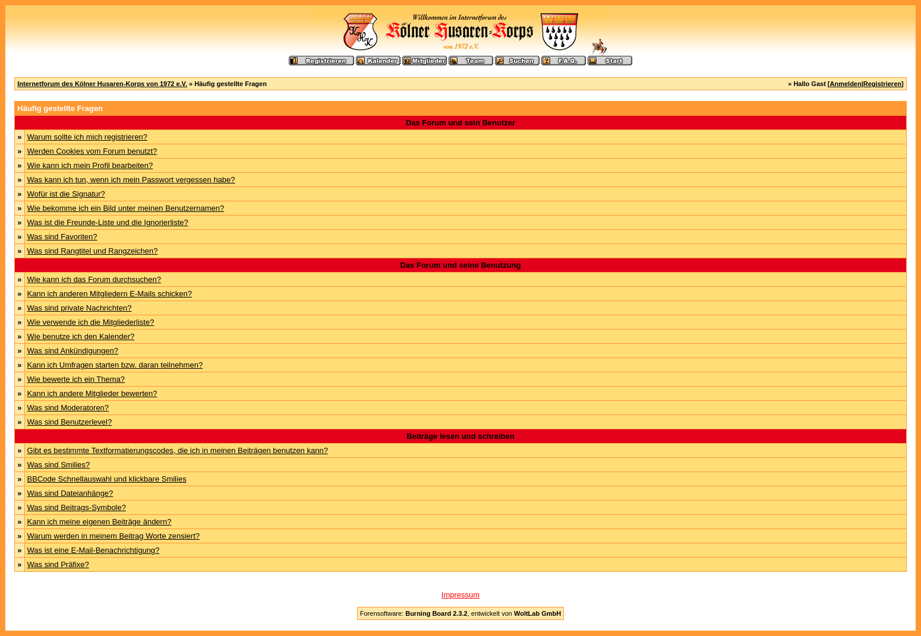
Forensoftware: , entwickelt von (460, 613)
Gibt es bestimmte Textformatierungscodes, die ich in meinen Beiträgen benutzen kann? (177, 450)
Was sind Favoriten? (62, 236)
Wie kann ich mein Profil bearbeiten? (90, 165)
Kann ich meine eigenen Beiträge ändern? (99, 521)
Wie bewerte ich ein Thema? (76, 379)
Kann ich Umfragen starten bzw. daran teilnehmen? (115, 364)
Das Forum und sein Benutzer (460, 122)
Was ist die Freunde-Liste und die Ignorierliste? (107, 222)
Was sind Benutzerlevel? (69, 421)
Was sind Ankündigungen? (72, 350)
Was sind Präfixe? (58, 564)
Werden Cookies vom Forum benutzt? (92, 151)
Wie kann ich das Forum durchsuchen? (94, 279)
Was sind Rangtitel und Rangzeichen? (92, 250)
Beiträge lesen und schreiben (460, 436)
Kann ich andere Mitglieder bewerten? (92, 393)
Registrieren (882, 83)
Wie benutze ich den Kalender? (81, 336)
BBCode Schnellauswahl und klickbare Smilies (107, 478)
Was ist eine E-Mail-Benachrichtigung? (93, 550)
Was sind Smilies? (58, 464)
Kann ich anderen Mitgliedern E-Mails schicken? (109, 293)
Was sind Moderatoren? (68, 407)
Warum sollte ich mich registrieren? (87, 136)
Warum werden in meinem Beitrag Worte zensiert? (113, 535)
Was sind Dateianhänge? (70, 493)
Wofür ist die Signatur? (66, 193)
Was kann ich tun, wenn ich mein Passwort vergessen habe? (131, 179)
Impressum (460, 594)
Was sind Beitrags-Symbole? (76, 507)
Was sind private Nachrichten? (79, 307)
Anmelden (846, 83)
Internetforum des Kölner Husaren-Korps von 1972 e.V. (102, 83)
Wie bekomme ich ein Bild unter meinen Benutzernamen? (126, 208)
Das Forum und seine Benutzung (460, 265)
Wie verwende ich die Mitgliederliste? (90, 322)
